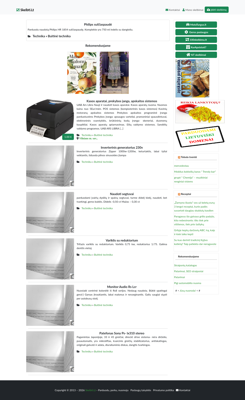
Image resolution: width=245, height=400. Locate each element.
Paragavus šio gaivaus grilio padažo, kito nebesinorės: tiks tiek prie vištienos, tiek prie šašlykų (194, 220)
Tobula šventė (189, 156)
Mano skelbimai (192, 9)
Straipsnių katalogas (185, 265)
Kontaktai (173, 9)
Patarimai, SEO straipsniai (188, 271)
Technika (87, 135)
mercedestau (181, 165)
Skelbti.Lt (25, 10)
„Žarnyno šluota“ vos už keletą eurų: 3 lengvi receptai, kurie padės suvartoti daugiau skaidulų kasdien (194, 206)
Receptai (186, 193)
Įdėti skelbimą (216, 9)
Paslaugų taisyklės (141, 390)
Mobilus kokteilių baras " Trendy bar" (195, 171)
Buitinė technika (103, 135)
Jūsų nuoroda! (188, 290)
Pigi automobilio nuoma (187, 282)
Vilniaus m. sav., (88, 138)
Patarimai (179, 277)
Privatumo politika (164, 390)
